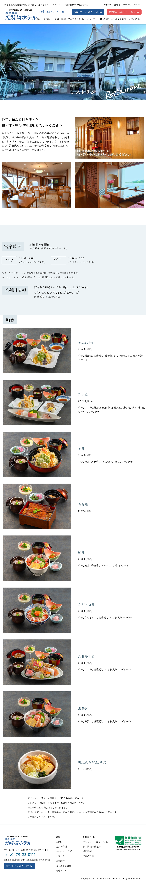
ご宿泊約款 (88, 856)
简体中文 (138, 4)
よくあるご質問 (118, 18)
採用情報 (87, 851)
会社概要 (87, 837)
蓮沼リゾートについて (94, 841)
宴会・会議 (60, 18)
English (107, 4)
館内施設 (104, 18)
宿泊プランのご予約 (86, 12)
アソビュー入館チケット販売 (122, 11)
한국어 (117, 4)
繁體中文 (127, 4)
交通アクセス (135, 18)
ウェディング (74, 18)
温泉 (39, 18)
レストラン (92, 18)
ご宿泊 (47, 18)
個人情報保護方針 (92, 846)
